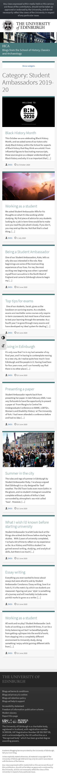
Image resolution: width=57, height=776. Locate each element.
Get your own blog (9, 753)
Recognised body (11, 737)
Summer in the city (19, 473)
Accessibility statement (13, 706)
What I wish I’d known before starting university (27, 524)
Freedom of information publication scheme (22, 709)
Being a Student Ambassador (27, 251)
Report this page (10, 715)
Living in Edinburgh (20, 346)
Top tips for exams (19, 300)
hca (6, 46)
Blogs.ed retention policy (14, 697)
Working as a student (21, 206)
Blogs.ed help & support (13, 701)
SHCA (10, 164)
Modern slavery (9, 712)
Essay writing (15, 572)
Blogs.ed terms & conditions (15, 691)
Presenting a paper (19, 388)
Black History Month (20, 132)
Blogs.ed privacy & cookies (14, 694)
